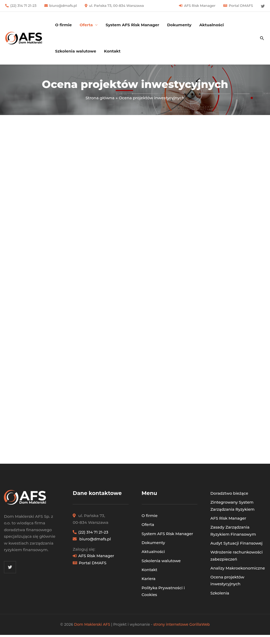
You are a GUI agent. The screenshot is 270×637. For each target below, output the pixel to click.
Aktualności (211, 24)
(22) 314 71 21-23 (23, 5)
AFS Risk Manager (199, 5)
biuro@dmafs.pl (63, 5)
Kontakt (112, 51)
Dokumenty (179, 24)
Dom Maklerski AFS (92, 622)
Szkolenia (219, 590)
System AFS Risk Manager (132, 24)
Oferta (148, 524)
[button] (262, 38)
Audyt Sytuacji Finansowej (236, 541)
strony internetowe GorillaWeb (181, 622)
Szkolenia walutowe (75, 51)
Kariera (149, 577)
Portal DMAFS (241, 5)
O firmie (63, 24)
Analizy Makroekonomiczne (238, 565)
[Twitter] (263, 6)
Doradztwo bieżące (229, 492)
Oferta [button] (86, 24)
